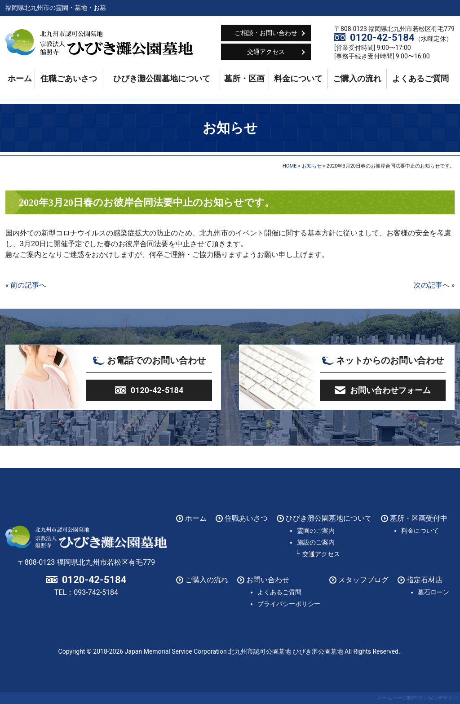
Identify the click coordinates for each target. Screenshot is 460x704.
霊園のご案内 (316, 530)
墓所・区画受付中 (418, 518)
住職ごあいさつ (68, 78)
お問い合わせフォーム (390, 390)
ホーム (20, 78)
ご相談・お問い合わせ (265, 33)
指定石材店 (424, 580)
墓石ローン (433, 592)
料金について (298, 78)
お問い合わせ (267, 580)
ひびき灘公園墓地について (161, 78)
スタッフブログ (363, 580)
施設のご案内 (316, 542)
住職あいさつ (246, 518)
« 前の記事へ (25, 285)
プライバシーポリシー (288, 603)
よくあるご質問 (420, 78)
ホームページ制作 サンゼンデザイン (417, 698)
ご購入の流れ (357, 78)
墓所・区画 (244, 78)
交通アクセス (266, 52)
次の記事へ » (434, 285)
